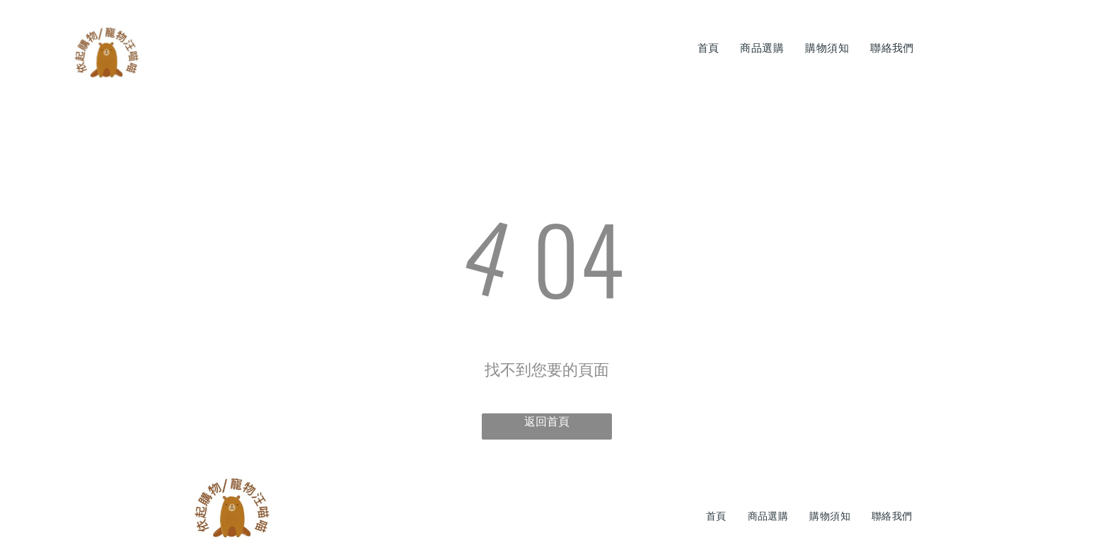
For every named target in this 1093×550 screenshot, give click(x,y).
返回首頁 (546, 421)
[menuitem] (708, 48)
